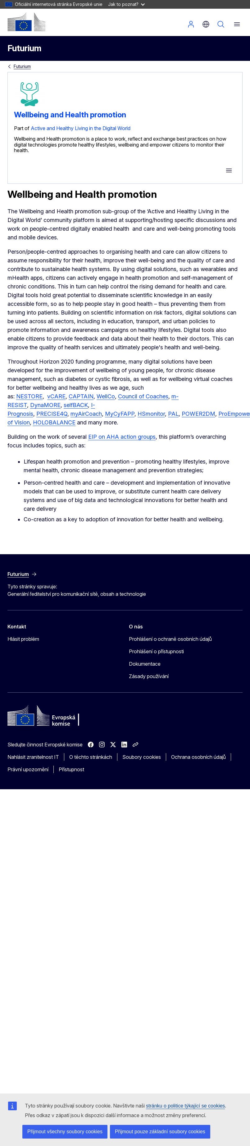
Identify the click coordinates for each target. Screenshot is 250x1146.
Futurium (24, 48)
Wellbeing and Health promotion (70, 114)
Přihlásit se (191, 24)
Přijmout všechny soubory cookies (64, 1131)
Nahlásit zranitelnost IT (33, 757)
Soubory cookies (141, 757)
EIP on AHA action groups (122, 436)
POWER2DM (198, 413)
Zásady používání (149, 676)
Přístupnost (71, 769)
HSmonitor (151, 413)
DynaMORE (45, 405)
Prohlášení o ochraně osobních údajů (170, 639)
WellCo (106, 396)
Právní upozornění (27, 769)
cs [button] (206, 24)
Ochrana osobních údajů (198, 757)
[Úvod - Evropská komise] (26, 21)
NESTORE (29, 396)
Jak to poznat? (126, 4)
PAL (173, 413)
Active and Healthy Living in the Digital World (80, 128)
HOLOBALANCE (54, 422)
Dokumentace (145, 664)
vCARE (56, 396)
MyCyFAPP (119, 413)
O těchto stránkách (90, 757)
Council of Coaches (143, 396)
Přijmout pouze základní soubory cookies (160, 1131)
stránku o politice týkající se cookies (185, 1105)
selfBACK (76, 405)
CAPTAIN (81, 396)
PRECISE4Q (51, 413)
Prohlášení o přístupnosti (156, 651)
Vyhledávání (221, 24)
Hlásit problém (23, 639)
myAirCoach (86, 413)
